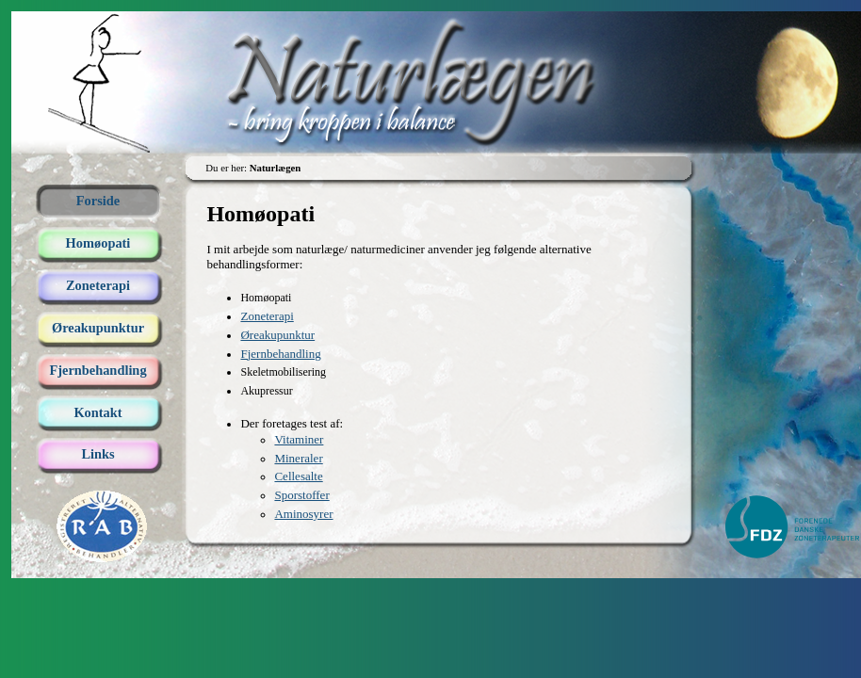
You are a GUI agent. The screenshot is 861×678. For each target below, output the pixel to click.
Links (97, 453)
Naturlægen (436, 49)
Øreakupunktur (98, 327)
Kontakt (97, 412)
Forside (98, 200)
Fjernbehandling (97, 370)
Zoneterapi (98, 285)
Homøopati (98, 242)
